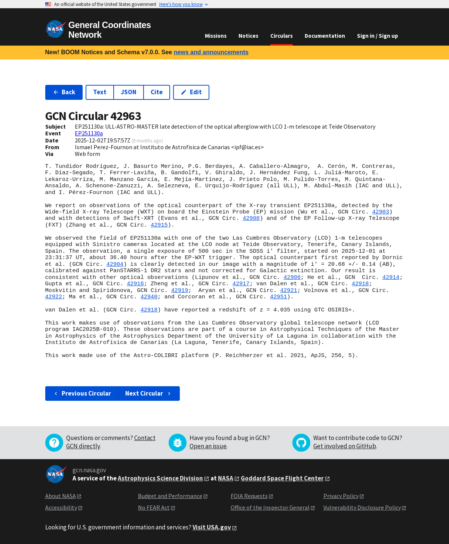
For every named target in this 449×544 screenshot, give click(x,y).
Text (100, 92)
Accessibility (61, 507)
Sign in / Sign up (377, 35)
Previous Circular (82, 393)
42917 (241, 284)
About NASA (60, 496)
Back (64, 92)
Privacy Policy (341, 496)
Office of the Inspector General (270, 507)
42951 (278, 297)
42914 (391, 277)
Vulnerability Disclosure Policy (362, 507)
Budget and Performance (170, 496)
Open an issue (208, 446)
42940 (149, 297)
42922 (53, 297)
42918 (360, 284)
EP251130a (89, 133)
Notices (248, 35)
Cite (157, 92)
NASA (225, 478)
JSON (128, 92)
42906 (292, 277)
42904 (115, 264)
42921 (288, 290)
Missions (216, 35)
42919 (179, 290)
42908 (251, 218)
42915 (159, 225)
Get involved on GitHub (344, 446)
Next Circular (148, 393)
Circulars (281, 35)
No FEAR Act (154, 507)
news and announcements (211, 52)
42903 (380, 212)
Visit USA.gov (212, 527)
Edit (191, 92)
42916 (135, 284)
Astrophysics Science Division (160, 478)
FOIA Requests (249, 496)
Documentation (325, 35)
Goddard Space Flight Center (282, 478)
